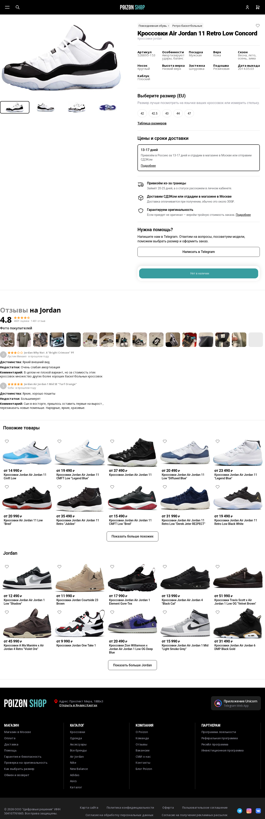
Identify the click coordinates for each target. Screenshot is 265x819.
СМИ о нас (143, 771)
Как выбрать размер (19, 784)
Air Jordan (77, 771)
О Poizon (142, 747)
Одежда (76, 753)
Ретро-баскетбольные (187, 26)
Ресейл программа (215, 759)
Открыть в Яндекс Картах (78, 720)
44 (178, 113)
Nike (73, 778)
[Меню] (7, 7)
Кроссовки (77, 747)
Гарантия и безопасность (22, 771)
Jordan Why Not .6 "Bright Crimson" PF (49, 352)
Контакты (143, 778)
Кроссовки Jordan (149, 38)
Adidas (74, 790)
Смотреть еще (132, 419)
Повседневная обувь (154, 26)
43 (167, 113)
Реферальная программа (219, 753)
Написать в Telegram (198, 252)
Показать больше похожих (133, 551)
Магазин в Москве (17, 747)
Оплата (9, 753)
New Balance (79, 784)
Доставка (11, 759)
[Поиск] (17, 7)
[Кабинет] (247, 7)
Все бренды (78, 765)
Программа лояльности (218, 747)
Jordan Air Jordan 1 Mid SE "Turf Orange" (50, 384)
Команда (142, 753)
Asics (73, 796)
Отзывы (141, 759)
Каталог (76, 802)
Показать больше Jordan (132, 680)
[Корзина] (258, 7)
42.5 (154, 113)
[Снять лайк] (258, 26)
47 (189, 113)
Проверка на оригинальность (25, 778)
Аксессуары (78, 759)
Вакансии (142, 765)
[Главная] (132, 7)
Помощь (10, 765)
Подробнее (148, 165)
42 (142, 113)
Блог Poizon (144, 784)
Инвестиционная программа (222, 765)
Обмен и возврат (16, 790)
